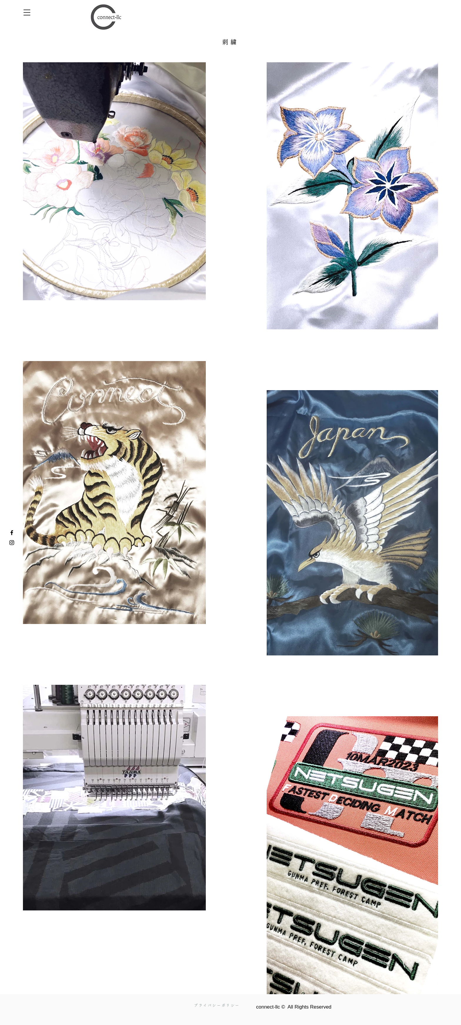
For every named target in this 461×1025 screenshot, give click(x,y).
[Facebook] (12, 532)
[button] (27, 12)
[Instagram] (12, 542)
